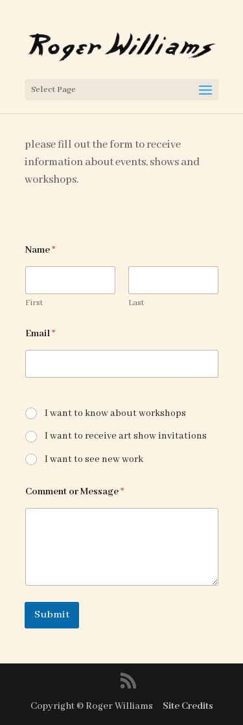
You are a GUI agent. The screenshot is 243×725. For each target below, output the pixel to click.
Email (40, 333)
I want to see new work (94, 459)
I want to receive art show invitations (126, 436)
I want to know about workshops (115, 413)
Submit (51, 614)
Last (136, 302)
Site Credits (188, 706)
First (34, 302)
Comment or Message (74, 492)
